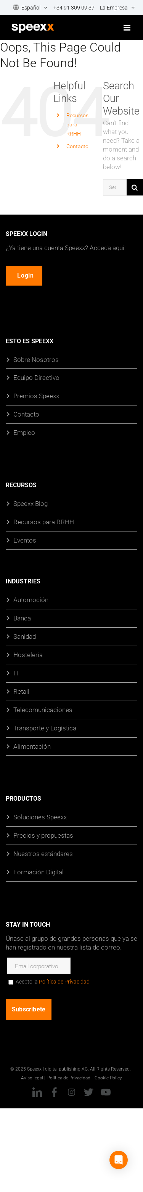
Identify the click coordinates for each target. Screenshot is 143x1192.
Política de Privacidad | (70, 1077)
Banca (22, 617)
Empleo (24, 432)
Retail (21, 690)
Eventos (24, 540)
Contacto (77, 146)
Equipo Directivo (36, 377)
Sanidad (24, 636)
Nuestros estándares (43, 853)
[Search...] (115, 187)
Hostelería (28, 654)
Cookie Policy (108, 1077)
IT (16, 672)
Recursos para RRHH (43, 521)
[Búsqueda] (135, 187)
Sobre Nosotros (36, 359)
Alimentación (32, 745)
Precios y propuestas (43, 835)
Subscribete (28, 1009)
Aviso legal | (33, 1077)
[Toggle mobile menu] (128, 28)
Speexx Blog (30, 503)
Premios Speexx (36, 395)
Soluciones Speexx (40, 816)
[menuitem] (27, 8)
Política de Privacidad (64, 982)
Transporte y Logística (44, 727)
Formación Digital (38, 871)
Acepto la (53, 982)
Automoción (30, 599)
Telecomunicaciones (42, 709)
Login (25, 275)
